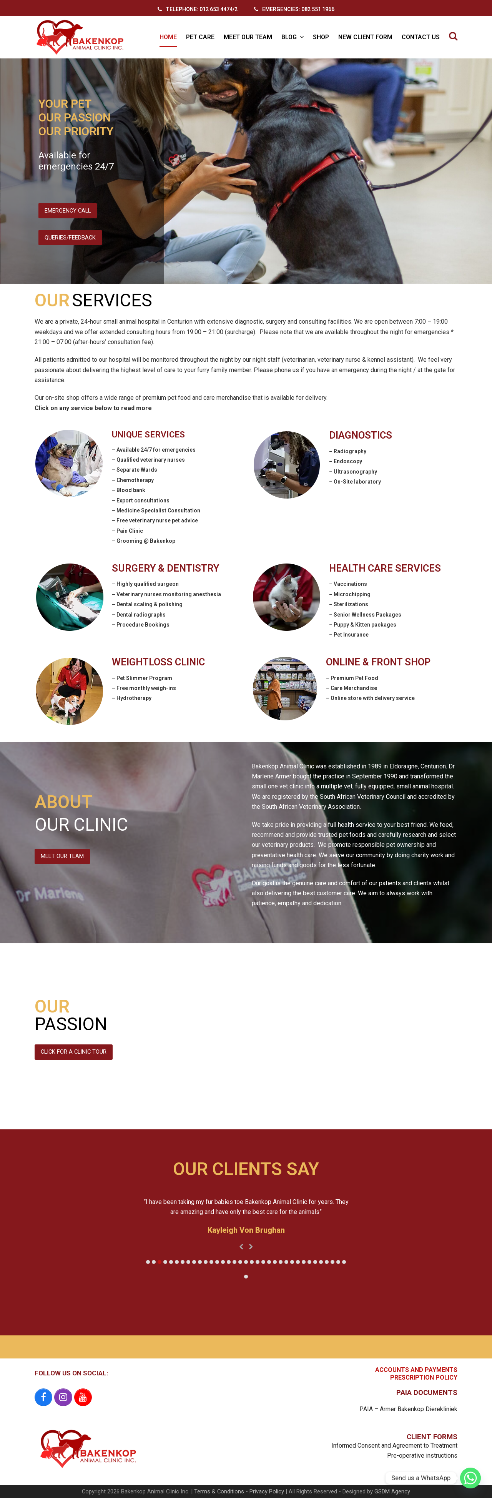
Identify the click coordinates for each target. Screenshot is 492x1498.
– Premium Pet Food (352, 678)
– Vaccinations (348, 584)
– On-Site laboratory (355, 482)
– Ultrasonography (353, 472)
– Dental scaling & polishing (147, 604)
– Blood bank (128, 490)
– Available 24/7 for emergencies (154, 450)
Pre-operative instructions (422, 1455)
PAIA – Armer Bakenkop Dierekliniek (408, 1409)
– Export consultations (141, 500)
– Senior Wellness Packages (365, 615)
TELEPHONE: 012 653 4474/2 (202, 9)
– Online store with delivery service (370, 698)
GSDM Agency (392, 1491)
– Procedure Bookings (141, 625)
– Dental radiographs (139, 615)
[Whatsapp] (470, 1478)
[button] (453, 37)
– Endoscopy (345, 461)
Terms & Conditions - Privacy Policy (239, 1491)
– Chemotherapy (133, 480)
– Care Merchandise (351, 688)
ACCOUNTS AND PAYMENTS (416, 1369)
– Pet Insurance (349, 635)
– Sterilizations (348, 604)
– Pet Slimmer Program (142, 678)
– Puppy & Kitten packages (362, 625)
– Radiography (347, 451)
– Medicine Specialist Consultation (156, 510)
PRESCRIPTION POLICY (423, 1377)
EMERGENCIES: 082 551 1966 (298, 9)
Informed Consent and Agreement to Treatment (394, 1445)
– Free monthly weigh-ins (144, 688)
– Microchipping (350, 594)
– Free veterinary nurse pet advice (155, 520)
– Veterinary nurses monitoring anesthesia (166, 594)
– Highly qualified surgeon (145, 584)
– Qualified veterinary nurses (148, 460)
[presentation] (241, 1247)
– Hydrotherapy (131, 698)
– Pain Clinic (127, 531)
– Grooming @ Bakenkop (143, 541)
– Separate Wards (134, 470)
